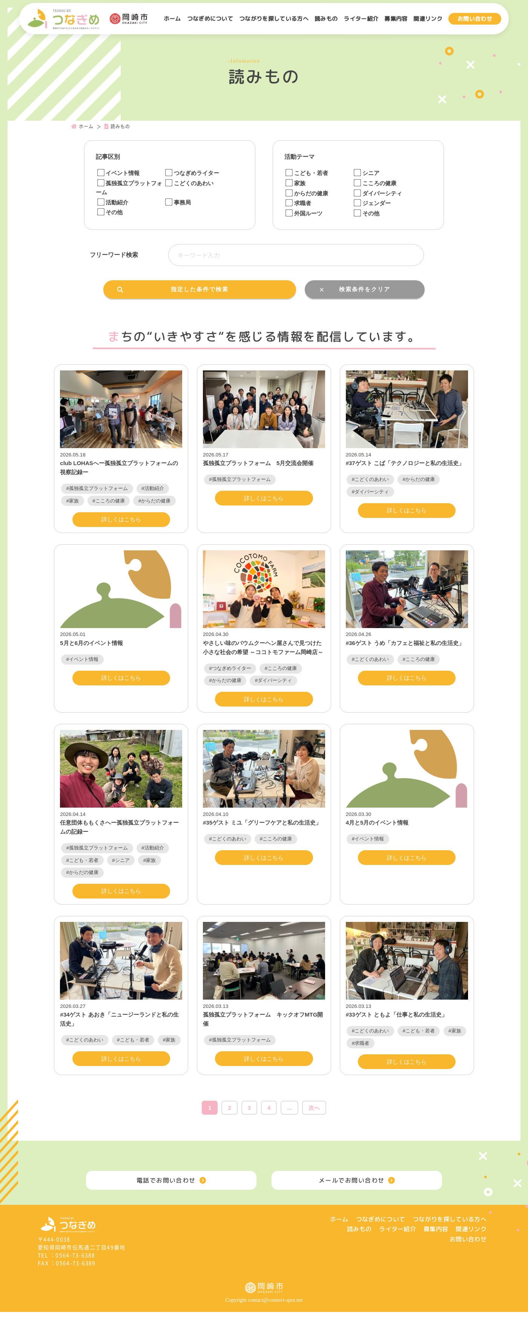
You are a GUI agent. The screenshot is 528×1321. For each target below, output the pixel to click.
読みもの (326, 19)
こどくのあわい (189, 183)
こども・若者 (306, 173)
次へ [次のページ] (314, 1117)
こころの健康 (375, 183)
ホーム (172, 19)
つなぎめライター (192, 173)
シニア (366, 173)
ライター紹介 (361, 19)
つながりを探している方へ (274, 19)
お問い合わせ (474, 19)
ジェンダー (372, 203)
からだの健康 (306, 193)
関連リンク (427, 19)
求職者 (298, 203)
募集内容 (395, 19)
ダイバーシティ (378, 193)
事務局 (178, 202)
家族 (295, 183)
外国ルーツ (303, 213)
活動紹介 (112, 202)
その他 (110, 212)
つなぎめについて (210, 19)
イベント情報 (118, 173)
